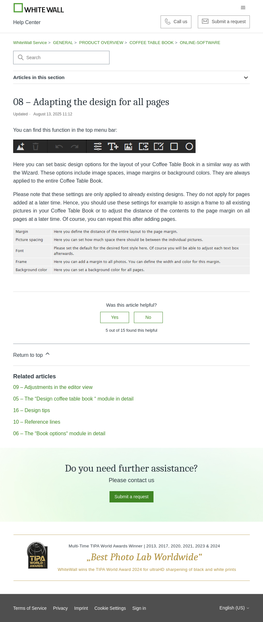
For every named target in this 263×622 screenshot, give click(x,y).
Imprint (81, 608)
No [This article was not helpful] (148, 317)
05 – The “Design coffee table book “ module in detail (73, 398)
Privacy (60, 608)
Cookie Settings (110, 608)
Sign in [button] (139, 608)
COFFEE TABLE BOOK (151, 42)
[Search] (61, 57)
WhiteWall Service (30, 42)
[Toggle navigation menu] (243, 8)
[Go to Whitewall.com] (39, 8)
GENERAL (63, 42)
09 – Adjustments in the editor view (52, 387)
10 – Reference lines (36, 422)
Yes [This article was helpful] (114, 317)
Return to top (32, 354)
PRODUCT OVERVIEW (101, 42)
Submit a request (132, 496)
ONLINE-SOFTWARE (200, 42)
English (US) (235, 607)
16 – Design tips (31, 410)
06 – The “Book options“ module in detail (59, 433)
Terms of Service (30, 608)
